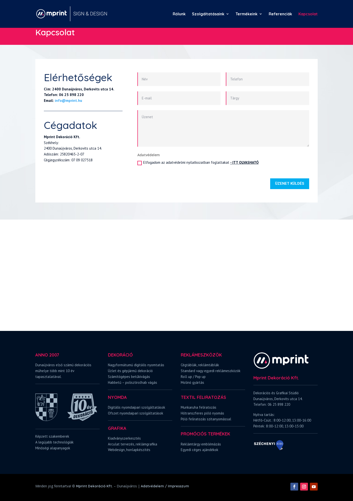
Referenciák (280, 14)
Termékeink (247, 14)
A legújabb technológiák (54, 442)
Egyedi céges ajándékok (199, 449)
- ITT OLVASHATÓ (244, 162)
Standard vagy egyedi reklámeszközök (210, 370)
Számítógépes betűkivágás (129, 376)
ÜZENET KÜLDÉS (289, 183)
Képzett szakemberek (52, 436)
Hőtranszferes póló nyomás (202, 413)
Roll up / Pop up (193, 376)
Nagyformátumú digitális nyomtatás (136, 365)
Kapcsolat (308, 14)
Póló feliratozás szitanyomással (206, 419)
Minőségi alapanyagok (52, 448)
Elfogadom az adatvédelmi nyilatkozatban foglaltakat (198, 162)
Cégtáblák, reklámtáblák (200, 365)
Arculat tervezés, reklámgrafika (132, 444)
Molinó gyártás (192, 382)
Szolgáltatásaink (208, 14)
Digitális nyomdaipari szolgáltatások (136, 407)
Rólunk (179, 14)
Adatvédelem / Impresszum (165, 486)
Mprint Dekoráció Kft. (94, 486)
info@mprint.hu (68, 100)
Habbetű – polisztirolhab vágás (132, 382)
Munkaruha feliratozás (198, 407)
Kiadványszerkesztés (124, 438)
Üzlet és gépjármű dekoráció (130, 370)
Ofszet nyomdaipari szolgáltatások (135, 413)
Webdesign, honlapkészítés (129, 449)
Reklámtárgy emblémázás (201, 444)
